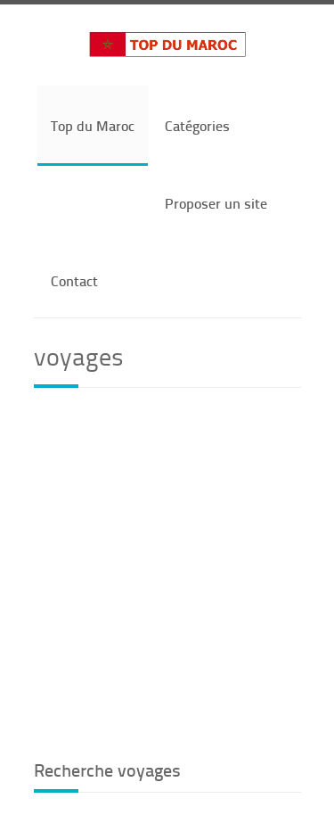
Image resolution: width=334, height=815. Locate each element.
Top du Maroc (92, 125)
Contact (74, 280)
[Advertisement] (167, 571)
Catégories (197, 125)
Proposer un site (216, 203)
